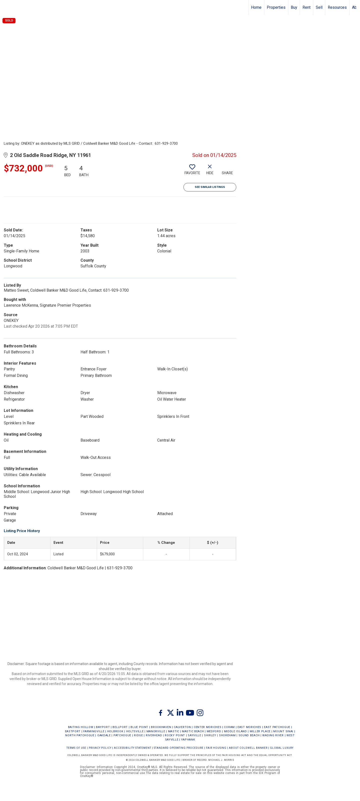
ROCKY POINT (175, 735)
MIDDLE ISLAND (235, 731)
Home (256, 7)
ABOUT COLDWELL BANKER (248, 748)
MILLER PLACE (260, 731)
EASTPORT (73, 731)
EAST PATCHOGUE (277, 727)
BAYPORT (103, 727)
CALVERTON (182, 727)
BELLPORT (120, 727)
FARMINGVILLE (93, 731)
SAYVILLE (194, 735)
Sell (319, 7)
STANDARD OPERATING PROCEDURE (179, 748)
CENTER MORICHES (208, 727)
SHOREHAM (227, 735)
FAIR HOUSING (216, 748)
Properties (276, 7)
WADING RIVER (273, 735)
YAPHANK (188, 739)
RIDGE (138, 735)
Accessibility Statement (132, 748)
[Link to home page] (6, 7)
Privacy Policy (100, 748)
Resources (337, 7)
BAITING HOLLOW (81, 727)
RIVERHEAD (154, 735)
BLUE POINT (139, 727)
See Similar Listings (210, 187)
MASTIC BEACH (193, 731)
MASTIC (173, 731)
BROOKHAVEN (161, 727)
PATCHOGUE (122, 735)
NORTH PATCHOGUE (79, 735)
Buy (294, 7)
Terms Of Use (76, 748)
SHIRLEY (210, 735)
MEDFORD (214, 731)
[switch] (192, 171)
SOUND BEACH (249, 735)
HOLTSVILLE (135, 731)
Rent (306, 7)
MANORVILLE (155, 731)
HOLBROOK (115, 731)
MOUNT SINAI (283, 731)
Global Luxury (282, 748)
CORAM (229, 727)
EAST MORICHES (249, 727)
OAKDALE (104, 735)
